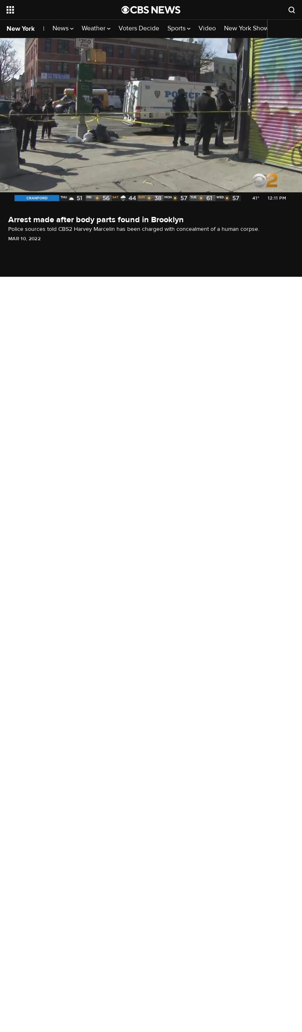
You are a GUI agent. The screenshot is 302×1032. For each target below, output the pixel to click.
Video (207, 28)
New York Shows (250, 28)
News (63, 28)
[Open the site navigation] (55, 10)
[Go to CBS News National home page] (151, 10)
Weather (96, 28)
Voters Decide (139, 28)
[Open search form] (291, 10)
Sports (178, 28)
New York (21, 29)
